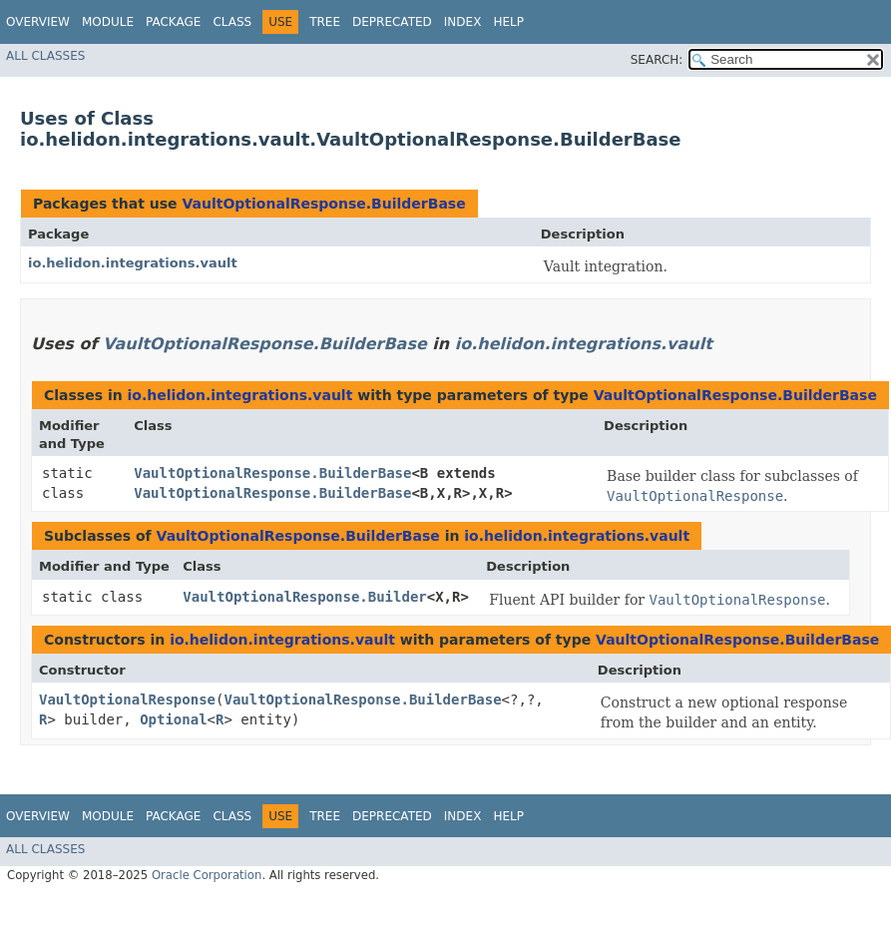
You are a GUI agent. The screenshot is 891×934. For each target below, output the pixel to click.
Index (463, 22)
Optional (173, 719)
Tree (324, 22)
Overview (38, 22)
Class (232, 22)
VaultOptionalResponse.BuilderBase (323, 204)
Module (108, 22)
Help (508, 22)
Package (173, 22)
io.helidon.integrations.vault (132, 262)
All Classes (45, 56)
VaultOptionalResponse (127, 699)
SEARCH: (657, 60)
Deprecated (392, 22)
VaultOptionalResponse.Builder (304, 597)
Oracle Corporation (207, 875)
